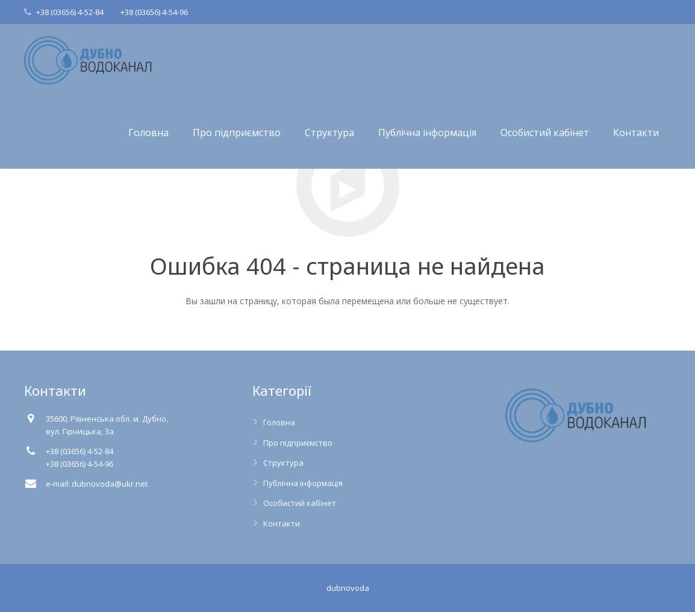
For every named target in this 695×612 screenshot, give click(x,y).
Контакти (281, 523)
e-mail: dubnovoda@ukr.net (97, 483)
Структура (283, 462)
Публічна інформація (303, 483)
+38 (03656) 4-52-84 (70, 12)
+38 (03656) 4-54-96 (154, 12)
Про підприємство (297, 442)
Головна (279, 422)
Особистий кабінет (299, 503)
